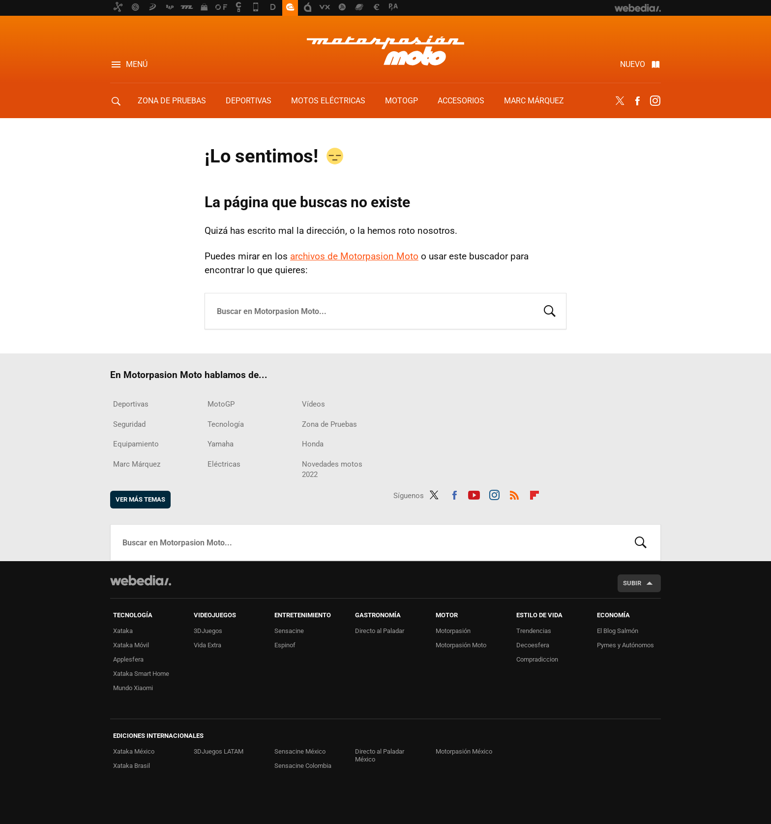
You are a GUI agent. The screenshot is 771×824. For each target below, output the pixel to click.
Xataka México (133, 751)
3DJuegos (208, 630)
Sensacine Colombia (302, 765)
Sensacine (289, 630)
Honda (313, 444)
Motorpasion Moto (385, 50)
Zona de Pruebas (172, 100)
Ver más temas (140, 499)
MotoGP (401, 100)
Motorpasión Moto (461, 645)
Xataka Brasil (131, 765)
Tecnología (226, 424)
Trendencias (533, 630)
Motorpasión (453, 630)
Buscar (550, 310)
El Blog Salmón (617, 630)
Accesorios (461, 100)
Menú (137, 64)
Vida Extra (207, 645)
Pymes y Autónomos (625, 645)
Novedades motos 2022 (332, 469)
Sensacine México (300, 751)
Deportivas (248, 100)
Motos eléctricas (328, 100)
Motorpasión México (464, 751)
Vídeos (313, 404)
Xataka (123, 630)
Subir (632, 583)
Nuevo (632, 64)
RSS (514, 494)
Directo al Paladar (379, 630)
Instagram (655, 101)
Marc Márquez (534, 100)
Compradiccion (537, 659)
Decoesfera (532, 645)
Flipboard (534, 494)
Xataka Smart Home (141, 673)
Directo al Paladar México (379, 755)
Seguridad (129, 424)
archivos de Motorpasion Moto (354, 256)
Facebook (637, 101)
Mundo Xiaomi (133, 688)
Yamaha (221, 444)
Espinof (285, 645)
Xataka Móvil (131, 645)
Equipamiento (136, 444)
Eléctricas (224, 464)
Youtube (474, 494)
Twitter (619, 101)
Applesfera (128, 659)
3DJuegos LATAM (218, 751)
